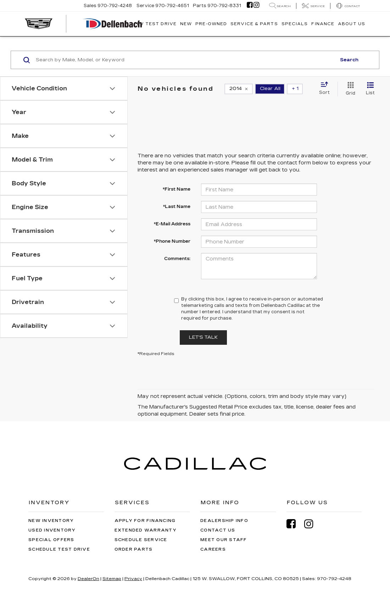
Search (349, 60)
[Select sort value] (327, 88)
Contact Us (217, 530)
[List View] (370, 88)
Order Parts (134, 549)
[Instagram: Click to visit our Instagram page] (256, 5)
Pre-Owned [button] (211, 24)
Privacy (133, 578)
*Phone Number (172, 241)
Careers (213, 549)
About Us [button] (351, 24)
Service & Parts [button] (254, 24)
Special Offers (51, 540)
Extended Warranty (146, 530)
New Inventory (51, 520)
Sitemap (111, 578)
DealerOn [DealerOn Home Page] (88, 578)
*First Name (176, 189)
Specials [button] (295, 24)
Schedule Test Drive (59, 549)
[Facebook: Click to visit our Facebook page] (249, 5)
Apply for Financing (145, 520)
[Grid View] (349, 88)
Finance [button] (322, 24)
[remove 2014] (238, 89)
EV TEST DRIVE (157, 24)
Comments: (177, 258)
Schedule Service (141, 540)
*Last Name (176, 206)
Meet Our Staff (223, 540)
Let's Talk (203, 337)
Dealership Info (224, 520)
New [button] (186, 24)
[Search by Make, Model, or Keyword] (185, 59)
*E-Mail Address (172, 223)
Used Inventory (52, 530)
